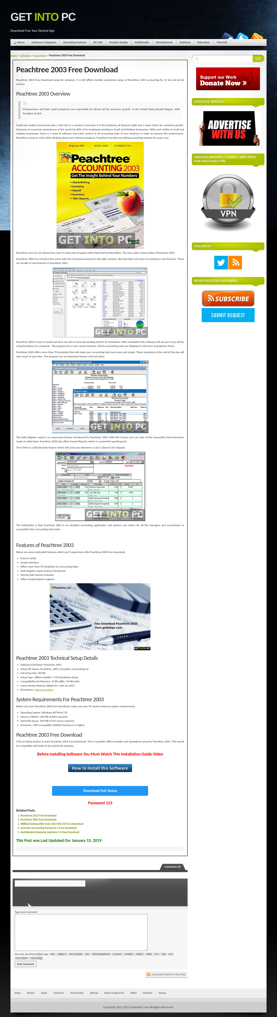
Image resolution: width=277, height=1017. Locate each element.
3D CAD (97, 42)
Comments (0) (173, 866)
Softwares (25, 55)
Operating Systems (74, 42)
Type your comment (26, 912)
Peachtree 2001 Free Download (38, 819)
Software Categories (44, 42)
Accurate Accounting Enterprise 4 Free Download (48, 827)
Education (203, 42)
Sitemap (94, 992)
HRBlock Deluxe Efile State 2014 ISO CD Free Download (51, 823)
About (44, 992)
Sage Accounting (44, 689)
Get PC (43, 17)
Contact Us (59, 992)
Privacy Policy (77, 992)
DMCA (133, 992)
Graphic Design (118, 42)
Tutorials (222, 42)
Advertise (147, 992)
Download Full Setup (100, 791)
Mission (31, 992)
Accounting (40, 55)
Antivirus (185, 42)
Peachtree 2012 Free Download (38, 815)
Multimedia (142, 42)
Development (164, 42)
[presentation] (44, 895)
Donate (162, 992)
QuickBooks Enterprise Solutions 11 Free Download (49, 832)
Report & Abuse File (114, 992)
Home (21, 42)
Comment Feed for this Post (168, 974)
